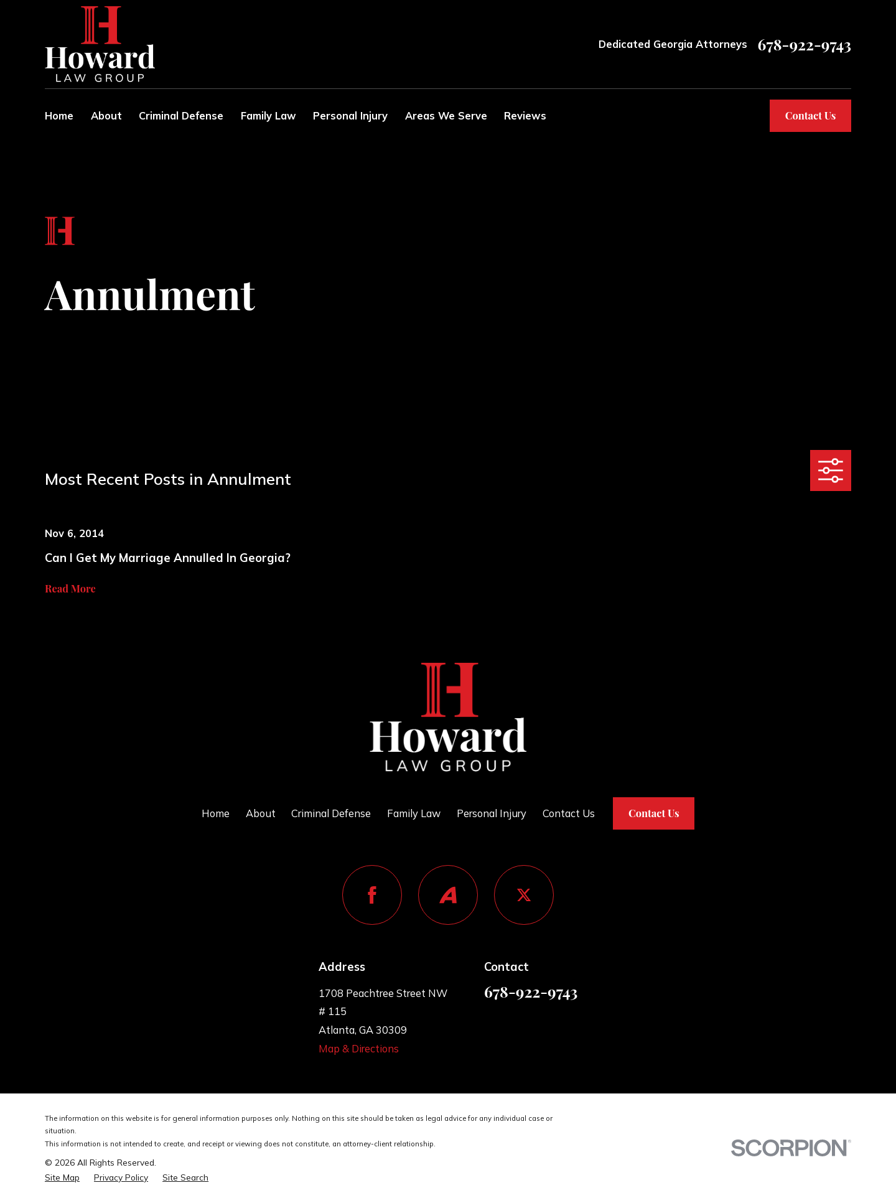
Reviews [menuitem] (525, 115)
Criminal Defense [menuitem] (181, 115)
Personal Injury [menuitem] (350, 115)
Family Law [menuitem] (268, 115)
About (261, 813)
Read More (70, 588)
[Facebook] (372, 895)
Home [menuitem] (59, 115)
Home (216, 813)
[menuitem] (62, 1177)
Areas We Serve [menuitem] (446, 115)
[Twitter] (524, 895)
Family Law (414, 813)
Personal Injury (491, 813)
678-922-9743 (804, 44)
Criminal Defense (331, 813)
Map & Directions (359, 1048)
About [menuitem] (106, 115)
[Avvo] (448, 895)
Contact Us (810, 115)
